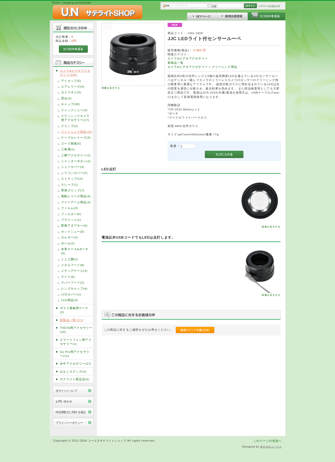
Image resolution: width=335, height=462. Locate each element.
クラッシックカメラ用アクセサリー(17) (75, 117)
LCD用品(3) (69, 300)
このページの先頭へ (267, 440)
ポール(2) (68, 243)
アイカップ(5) (71, 80)
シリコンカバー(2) (74, 172)
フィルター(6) (71, 213)
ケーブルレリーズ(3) (76, 137)
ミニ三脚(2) (69, 259)
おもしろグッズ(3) (73, 371)
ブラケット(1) (71, 219)
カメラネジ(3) (71, 92)
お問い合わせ (64, 401)
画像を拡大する (110, 88)
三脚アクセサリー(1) (76, 155)
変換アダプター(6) (74, 225)
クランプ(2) (69, 125)
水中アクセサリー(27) (75, 363)
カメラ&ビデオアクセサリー (188, 58)
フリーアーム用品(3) (76, 202)
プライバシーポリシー (69, 422)
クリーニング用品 (224, 66)
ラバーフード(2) (72, 282)
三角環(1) (68, 149)
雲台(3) (66, 98)
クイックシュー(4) (74, 110)
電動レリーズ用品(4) (76, 196)
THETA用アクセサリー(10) (76, 329)
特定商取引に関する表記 (71, 412)
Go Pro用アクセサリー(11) (74, 353)
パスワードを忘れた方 (269, 6)
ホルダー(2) (69, 237)
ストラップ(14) (72, 178)
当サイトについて (66, 390)
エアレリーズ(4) (72, 86)
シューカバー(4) (72, 166)
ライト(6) (68, 276)
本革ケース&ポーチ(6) (74, 251)
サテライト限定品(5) (74, 379)
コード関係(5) (71, 143)
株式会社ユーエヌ (271, 446)
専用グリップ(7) (72, 190)
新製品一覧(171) (72, 320)
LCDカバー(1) (71, 294)
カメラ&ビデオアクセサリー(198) (75, 72)
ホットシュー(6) (72, 231)
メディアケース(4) (74, 270)
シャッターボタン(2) (76, 161)
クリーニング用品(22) (77, 131)
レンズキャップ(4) (74, 288)
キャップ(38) (70, 104)
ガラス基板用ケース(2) (74, 310)
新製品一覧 (175, 62)
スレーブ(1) (69, 184)
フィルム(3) (69, 207)
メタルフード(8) (72, 264)
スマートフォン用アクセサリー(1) (76, 341)
